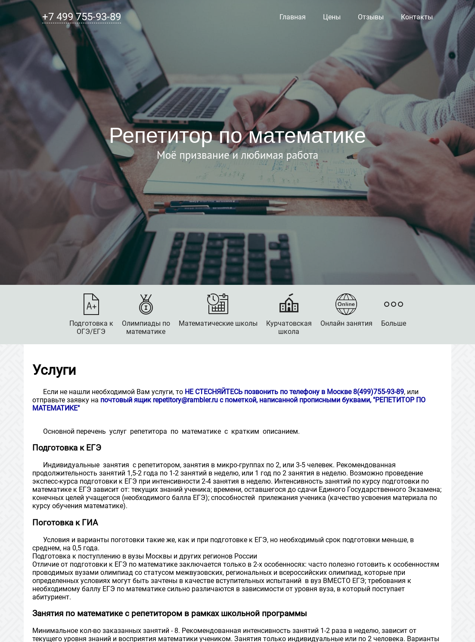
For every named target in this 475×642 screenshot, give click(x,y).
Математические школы (218, 310)
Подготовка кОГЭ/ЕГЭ (91, 314)
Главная (292, 17)
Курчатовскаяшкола (289, 314)
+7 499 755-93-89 (81, 17)
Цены (332, 17)
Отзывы (371, 17)
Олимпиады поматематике (146, 314)
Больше (393, 310)
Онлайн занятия (346, 310)
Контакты (417, 17)
